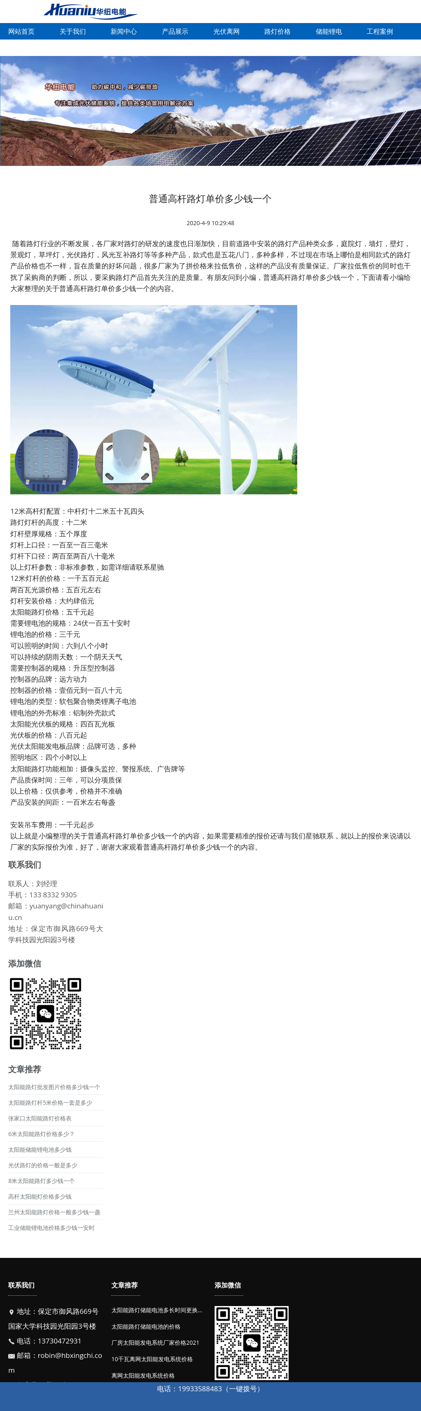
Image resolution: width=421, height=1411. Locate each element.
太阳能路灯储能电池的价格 (145, 1326)
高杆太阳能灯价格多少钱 (40, 1196)
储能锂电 (329, 31)
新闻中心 (124, 31)
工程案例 (380, 31)
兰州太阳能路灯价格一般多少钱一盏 (54, 1212)
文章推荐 (124, 1285)
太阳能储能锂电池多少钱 (40, 1149)
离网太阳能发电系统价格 (143, 1375)
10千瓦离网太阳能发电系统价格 (152, 1359)
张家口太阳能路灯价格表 (40, 1118)
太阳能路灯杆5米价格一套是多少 (50, 1102)
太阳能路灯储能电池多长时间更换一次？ (163, 1310)
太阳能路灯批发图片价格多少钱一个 (54, 1087)
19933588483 (200, 1388)
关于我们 (73, 31)
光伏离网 (226, 31)
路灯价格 (277, 31)
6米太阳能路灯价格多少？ (41, 1134)
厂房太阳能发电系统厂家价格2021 (155, 1342)
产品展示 (175, 31)
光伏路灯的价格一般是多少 (42, 1165)
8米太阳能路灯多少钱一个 (41, 1181)
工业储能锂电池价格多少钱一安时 (51, 1228)
